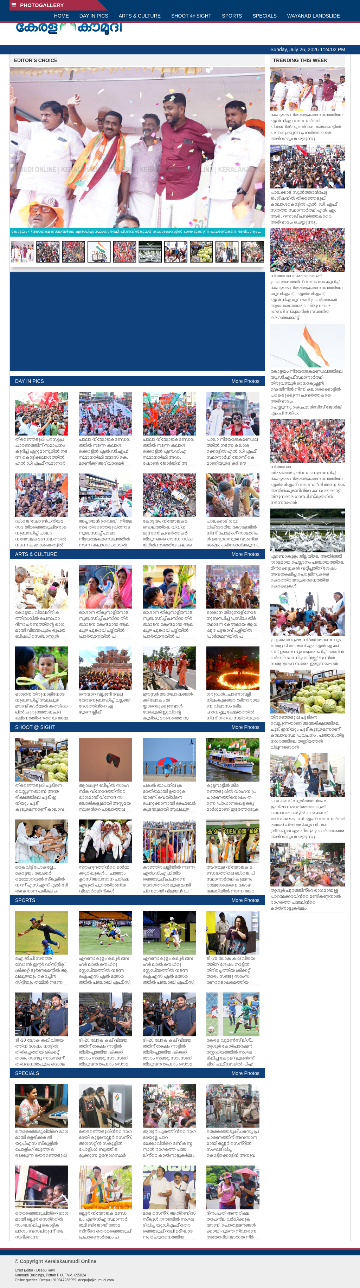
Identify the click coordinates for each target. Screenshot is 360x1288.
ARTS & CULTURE (140, 16)
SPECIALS (265, 16)
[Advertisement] (137, 321)
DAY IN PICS (93, 16)
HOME (61, 16)
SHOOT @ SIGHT (191, 16)
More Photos (245, 381)
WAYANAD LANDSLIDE (313, 16)
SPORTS (232, 16)
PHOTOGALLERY (37, 5)
